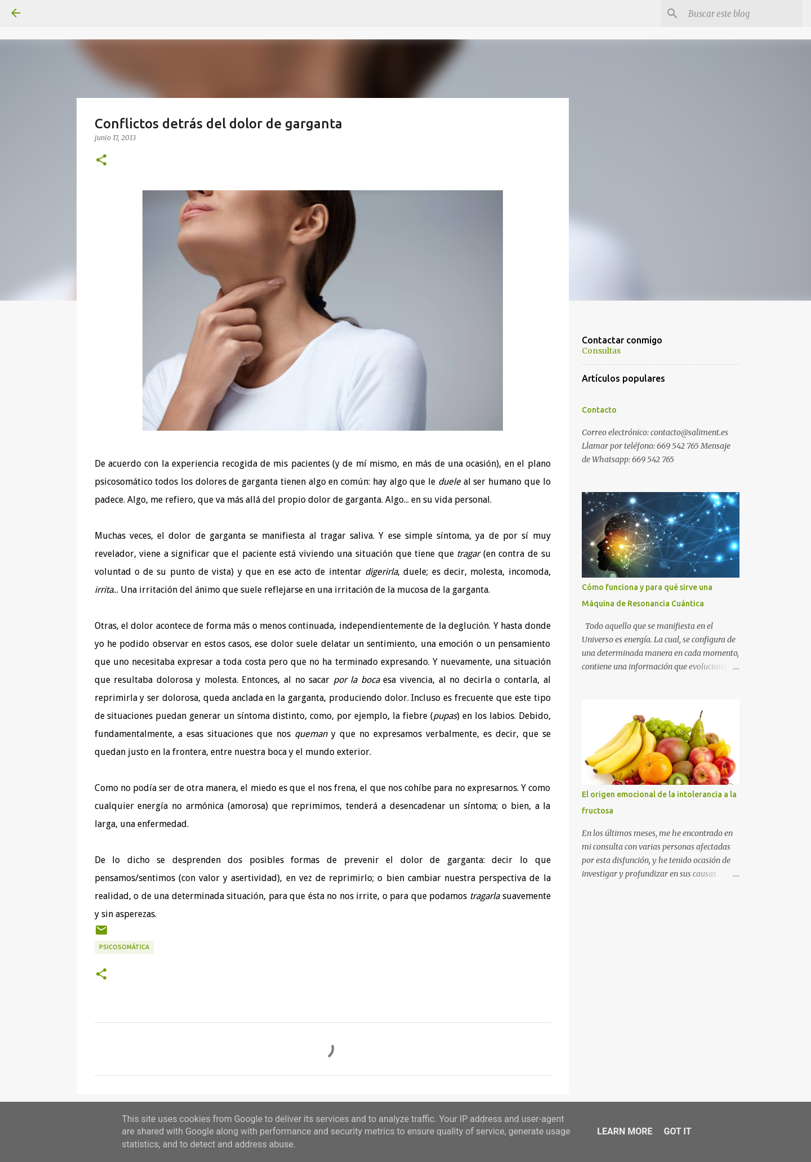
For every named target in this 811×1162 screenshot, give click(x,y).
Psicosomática (124, 947)
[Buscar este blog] (743, 13)
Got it (677, 1131)
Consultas (601, 351)
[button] (101, 160)
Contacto (599, 409)
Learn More (624, 1131)
